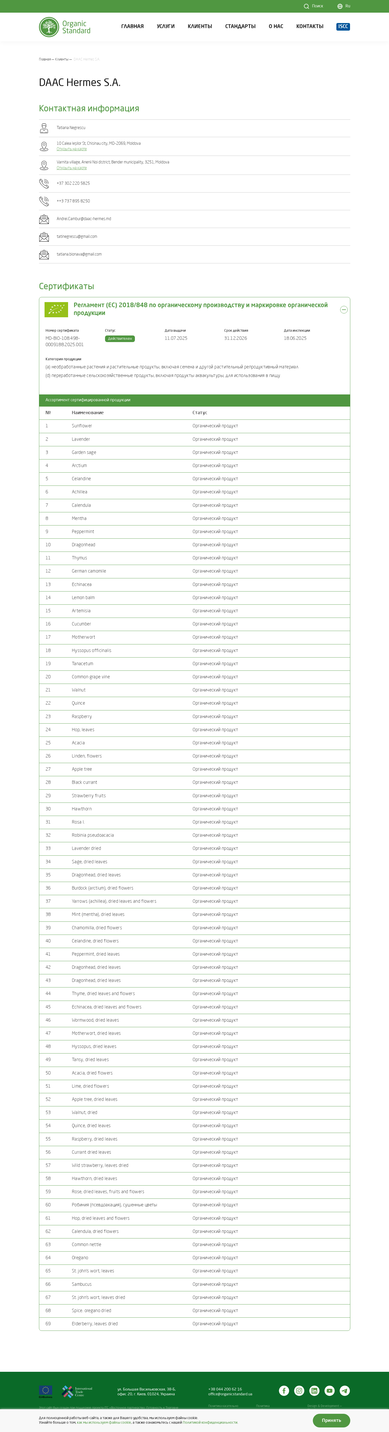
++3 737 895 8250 (73, 201)
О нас (276, 28)
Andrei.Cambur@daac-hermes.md (84, 219)
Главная (132, 28)
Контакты (309, 28)
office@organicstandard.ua (230, 1394)
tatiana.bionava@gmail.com (79, 254)
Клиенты (200, 28)
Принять (331, 1420)
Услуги (166, 28)
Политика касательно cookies (223, 1408)
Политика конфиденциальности (271, 1408)
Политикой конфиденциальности (210, 1422)
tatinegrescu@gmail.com (77, 237)
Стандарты (240, 28)
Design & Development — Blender (325, 1408)
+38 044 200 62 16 (225, 1389)
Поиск (317, 6)
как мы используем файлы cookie (104, 1422)
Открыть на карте (72, 149)
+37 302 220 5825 (73, 184)
